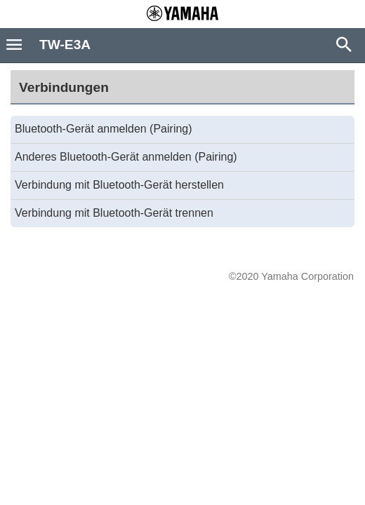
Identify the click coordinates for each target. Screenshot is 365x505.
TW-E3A (65, 44)
